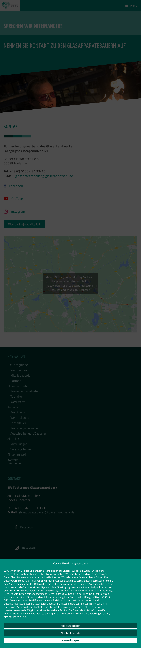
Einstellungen (70, 640)
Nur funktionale (70, 633)
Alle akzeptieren (70, 625)
